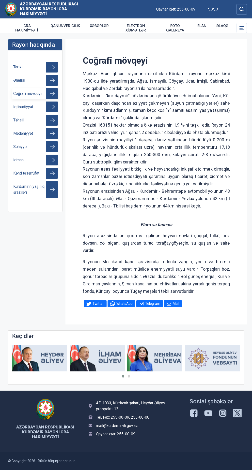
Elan (201, 26)
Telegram (152, 304)
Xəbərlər (99, 26)
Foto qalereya (175, 28)
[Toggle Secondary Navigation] (241, 28)
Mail (176, 304)
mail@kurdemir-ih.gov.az (117, 425)
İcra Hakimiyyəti (26, 28)
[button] (123, 376)
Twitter (98, 304)
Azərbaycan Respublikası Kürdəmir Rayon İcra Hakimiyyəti (49, 8)
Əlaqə (222, 26)
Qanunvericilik (65, 26)
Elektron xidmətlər (136, 28)
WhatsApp (124, 304)
